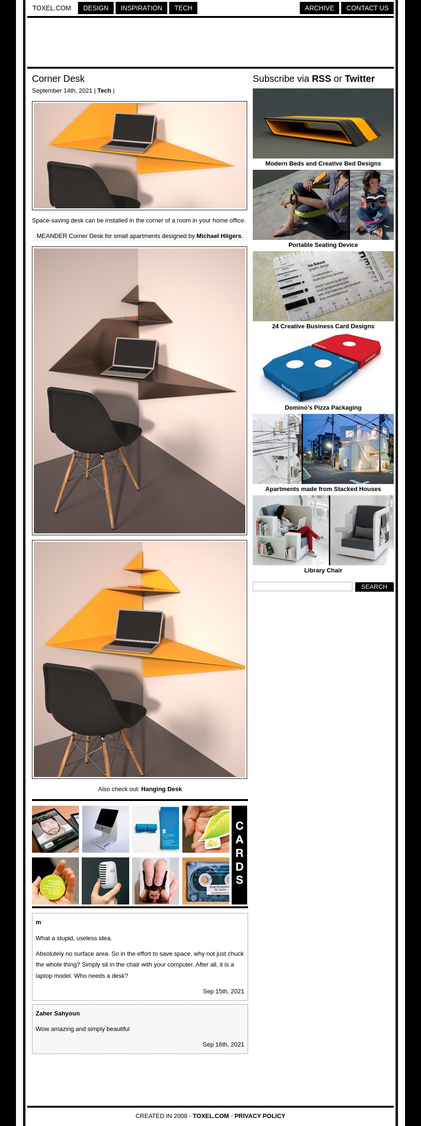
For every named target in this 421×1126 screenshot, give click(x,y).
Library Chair (323, 570)
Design (96, 8)
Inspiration (141, 8)
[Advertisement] (210, 44)
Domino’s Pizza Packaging (323, 407)
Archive (319, 8)
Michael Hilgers (218, 235)
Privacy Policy (260, 1115)
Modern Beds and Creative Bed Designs (323, 163)
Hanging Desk (161, 789)
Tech (183, 8)
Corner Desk (58, 78)
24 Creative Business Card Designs (323, 326)
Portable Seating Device (323, 244)
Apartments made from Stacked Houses (323, 488)
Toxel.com (51, 8)
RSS (321, 78)
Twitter (360, 78)
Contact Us (367, 8)
